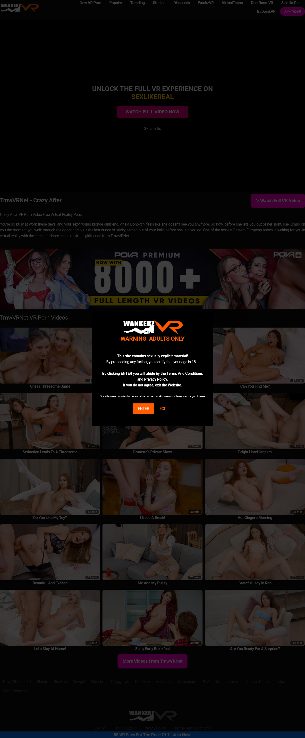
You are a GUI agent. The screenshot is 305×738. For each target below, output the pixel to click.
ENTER (143, 408)
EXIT (163, 408)
